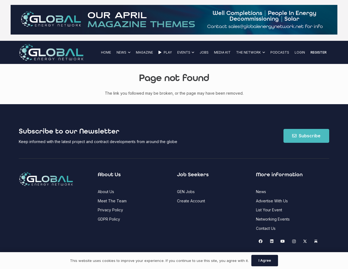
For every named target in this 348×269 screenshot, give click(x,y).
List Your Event (269, 210)
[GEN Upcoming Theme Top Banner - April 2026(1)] (174, 33)
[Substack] (316, 241)
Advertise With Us (272, 201)
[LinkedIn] (271, 241)
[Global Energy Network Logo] (51, 52)
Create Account (191, 201)
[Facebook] (260, 241)
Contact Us (266, 228)
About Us (106, 191)
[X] (305, 241)
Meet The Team (112, 201)
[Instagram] (294, 241)
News (261, 191)
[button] (128, 52)
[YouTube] (283, 241)
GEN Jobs (186, 191)
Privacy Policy (110, 210)
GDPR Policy (109, 219)
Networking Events (273, 219)
